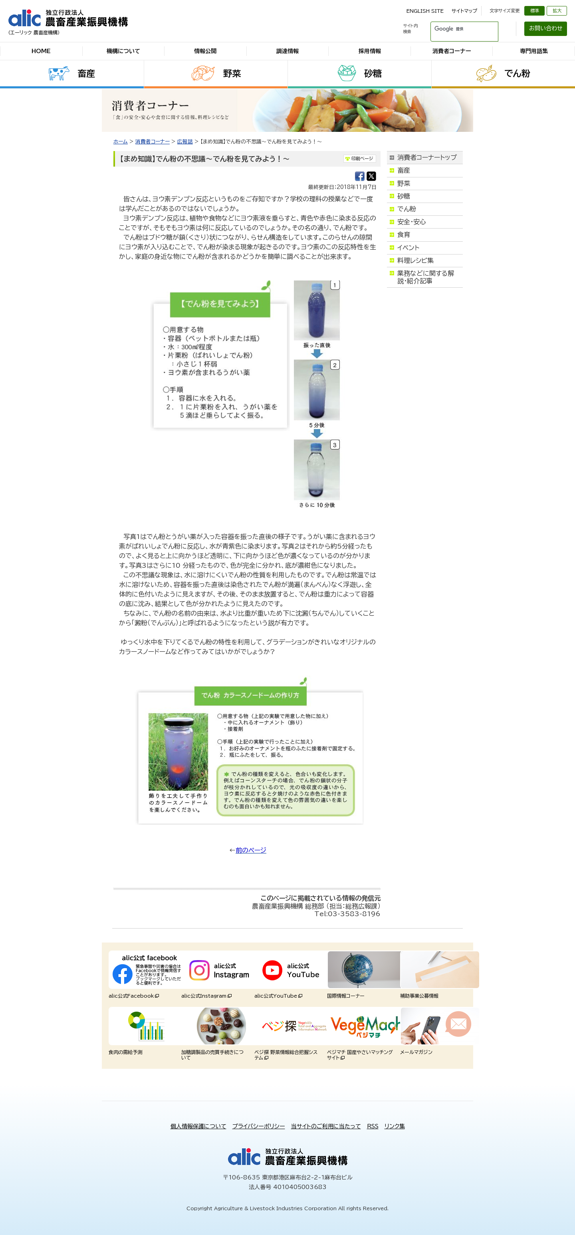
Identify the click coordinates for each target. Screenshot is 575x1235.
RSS (373, 1126)
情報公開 (205, 51)
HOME (41, 51)
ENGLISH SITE (425, 10)
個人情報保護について (198, 1126)
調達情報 (287, 51)
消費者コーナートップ (427, 157)
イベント (408, 248)
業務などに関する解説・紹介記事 (425, 277)
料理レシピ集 (415, 260)
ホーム (120, 141)
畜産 (86, 73)
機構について (123, 51)
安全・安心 (411, 222)
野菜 (232, 73)
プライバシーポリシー (258, 1126)
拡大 (557, 10)
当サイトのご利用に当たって (326, 1126)
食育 (403, 234)
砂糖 (373, 73)
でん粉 (517, 73)
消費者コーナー (451, 51)
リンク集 (395, 1126)
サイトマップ (464, 10)
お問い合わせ (546, 28)
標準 (534, 10)
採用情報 (370, 51)
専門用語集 (534, 51)
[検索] (454, 29)
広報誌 (185, 141)
